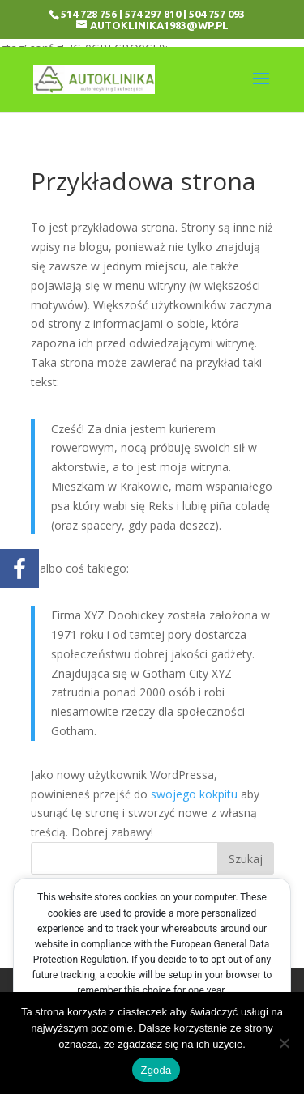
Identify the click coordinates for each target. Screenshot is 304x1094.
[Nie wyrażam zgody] (284, 1043)
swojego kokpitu (194, 794)
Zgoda (155, 1070)
